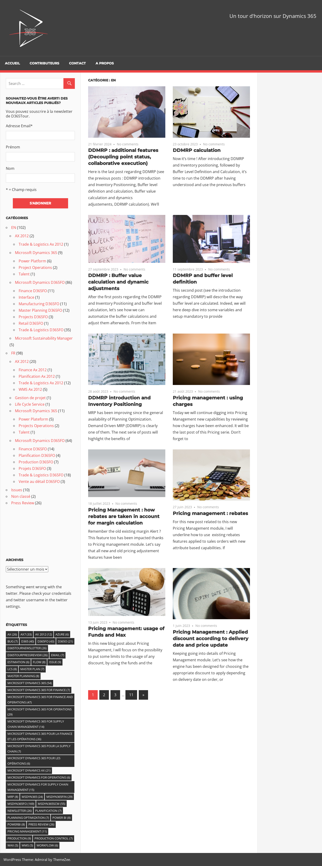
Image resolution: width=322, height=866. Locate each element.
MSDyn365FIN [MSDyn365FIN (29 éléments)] (59, 797)
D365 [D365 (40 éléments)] (27, 641)
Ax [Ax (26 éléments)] (12, 634)
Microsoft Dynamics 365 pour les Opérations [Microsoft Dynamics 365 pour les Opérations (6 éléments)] (33, 761)
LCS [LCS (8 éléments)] (12, 669)
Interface (26, 297)
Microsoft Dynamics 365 (36, 252)
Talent (24, 274)
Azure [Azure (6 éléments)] (62, 634)
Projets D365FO (32, 468)
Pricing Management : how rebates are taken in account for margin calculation (123, 516)
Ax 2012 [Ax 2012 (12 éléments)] (43, 634)
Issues (16, 489)
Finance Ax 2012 (33, 369)
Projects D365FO (33, 316)
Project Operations (35, 267)
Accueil (12, 63)
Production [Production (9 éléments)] (19, 838)
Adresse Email (19, 125)
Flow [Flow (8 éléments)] (39, 662)
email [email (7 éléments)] (57, 655)
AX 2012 (22, 235)
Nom (10, 168)
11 (131, 694)
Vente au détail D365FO (39, 481)
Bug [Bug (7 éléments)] (12, 641)
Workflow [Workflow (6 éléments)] (47, 845)
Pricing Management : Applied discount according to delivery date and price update (210, 638)
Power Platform (32, 261)
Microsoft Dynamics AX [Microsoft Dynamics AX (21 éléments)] (29, 770)
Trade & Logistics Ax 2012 (41, 244)
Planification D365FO (37, 455)
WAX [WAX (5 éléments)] (12, 845)
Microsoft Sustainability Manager (44, 338)
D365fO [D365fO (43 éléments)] (46, 641)
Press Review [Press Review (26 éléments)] (41, 824)
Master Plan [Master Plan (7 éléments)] (32, 669)
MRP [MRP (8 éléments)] (12, 797)
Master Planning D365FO (40, 310)
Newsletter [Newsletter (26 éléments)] (19, 811)
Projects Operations (36, 425)
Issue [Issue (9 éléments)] (55, 662)
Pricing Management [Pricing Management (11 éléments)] (27, 831)
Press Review (22, 502)
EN (13, 227)
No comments (127, 144)
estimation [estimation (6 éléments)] (18, 662)
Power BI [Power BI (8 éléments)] (61, 818)
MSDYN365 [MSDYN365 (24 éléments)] (32, 797)
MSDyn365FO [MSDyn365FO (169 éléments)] (20, 804)
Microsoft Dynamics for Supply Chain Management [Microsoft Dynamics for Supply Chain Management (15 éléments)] (37, 787)
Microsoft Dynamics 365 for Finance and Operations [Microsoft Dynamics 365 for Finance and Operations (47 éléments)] (40, 699)
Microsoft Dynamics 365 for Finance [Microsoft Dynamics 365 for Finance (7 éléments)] (38, 690)
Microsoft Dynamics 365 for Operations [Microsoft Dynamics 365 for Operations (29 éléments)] (39, 712)
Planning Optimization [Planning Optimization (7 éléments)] (28, 818)
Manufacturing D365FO (39, 303)
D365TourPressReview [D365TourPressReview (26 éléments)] (27, 655)
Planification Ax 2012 (37, 376)
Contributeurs (44, 63)
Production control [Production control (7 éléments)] (54, 838)
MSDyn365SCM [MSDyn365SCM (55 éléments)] (51, 804)
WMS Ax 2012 (30, 389)
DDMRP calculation (197, 150)
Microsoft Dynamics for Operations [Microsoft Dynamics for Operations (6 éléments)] (38, 777)
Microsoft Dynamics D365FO (40, 282)
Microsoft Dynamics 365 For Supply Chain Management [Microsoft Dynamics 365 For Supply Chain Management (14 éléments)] (35, 724)
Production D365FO (36, 462)
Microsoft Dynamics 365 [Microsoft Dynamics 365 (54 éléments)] (29, 683)
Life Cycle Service (30, 404)
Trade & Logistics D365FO (41, 329)
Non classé (20, 496)
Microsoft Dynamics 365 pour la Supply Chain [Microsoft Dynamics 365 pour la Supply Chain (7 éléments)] (38, 748)
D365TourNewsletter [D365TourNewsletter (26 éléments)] (27, 648)
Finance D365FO (33, 290)
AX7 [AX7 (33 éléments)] (26, 634)
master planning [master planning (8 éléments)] (23, 676)
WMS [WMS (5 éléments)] (27, 845)
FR (13, 353)
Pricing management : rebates (210, 513)
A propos (105, 63)
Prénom (13, 147)
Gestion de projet (30, 397)
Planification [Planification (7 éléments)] (48, 811)
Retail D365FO (31, 323)
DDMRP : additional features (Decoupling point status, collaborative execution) (123, 156)
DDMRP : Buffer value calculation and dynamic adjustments (118, 282)
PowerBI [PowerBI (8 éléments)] (16, 824)
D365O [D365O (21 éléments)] (65, 641)
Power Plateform (33, 419)
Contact (77, 63)
